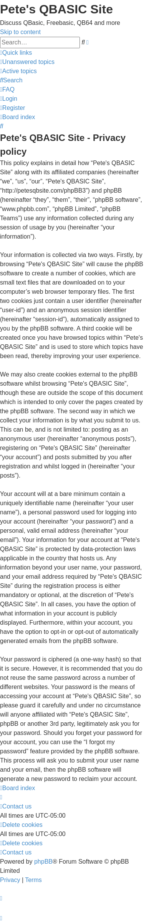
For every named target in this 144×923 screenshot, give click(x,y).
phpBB (43, 861)
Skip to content (20, 32)
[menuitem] (27, 62)
